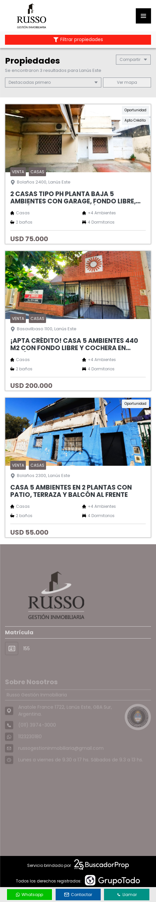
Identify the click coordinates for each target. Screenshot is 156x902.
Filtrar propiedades (78, 39)
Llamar (127, 894)
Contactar (78, 894)
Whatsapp (29, 894)
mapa (127, 82)
